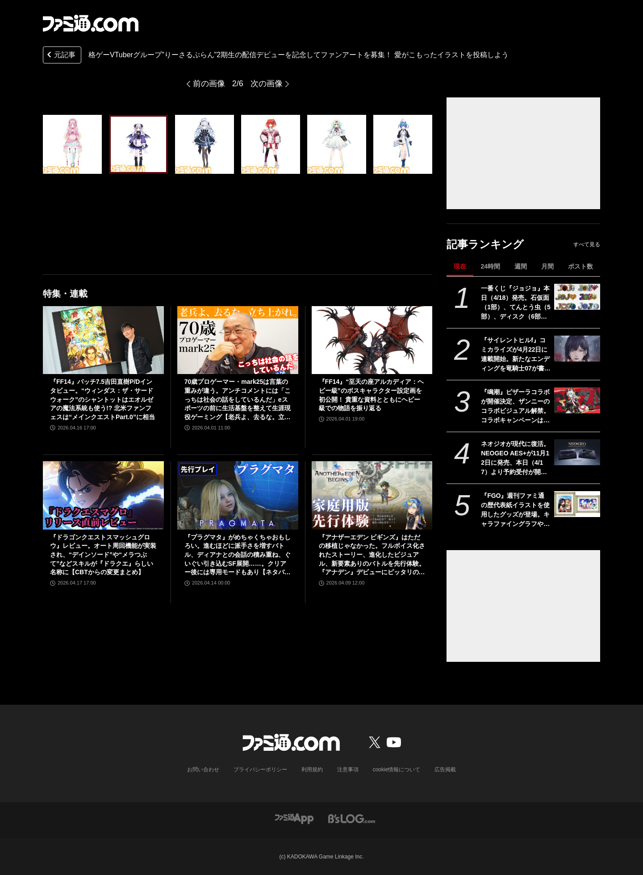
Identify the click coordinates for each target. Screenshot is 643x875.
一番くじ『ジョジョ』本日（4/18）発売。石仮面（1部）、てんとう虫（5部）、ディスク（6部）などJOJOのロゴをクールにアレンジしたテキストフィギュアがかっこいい (516, 303)
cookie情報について (397, 769)
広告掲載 (445, 769)
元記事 (60, 55)
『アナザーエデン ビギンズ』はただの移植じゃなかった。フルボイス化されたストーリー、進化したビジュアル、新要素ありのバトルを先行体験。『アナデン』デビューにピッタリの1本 (372, 555)
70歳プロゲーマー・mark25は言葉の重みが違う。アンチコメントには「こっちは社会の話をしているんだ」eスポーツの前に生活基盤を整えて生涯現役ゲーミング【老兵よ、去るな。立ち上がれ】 (237, 399)
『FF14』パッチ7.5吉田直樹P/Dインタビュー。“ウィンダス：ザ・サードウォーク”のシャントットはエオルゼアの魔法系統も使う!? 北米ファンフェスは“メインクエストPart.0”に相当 (102, 399)
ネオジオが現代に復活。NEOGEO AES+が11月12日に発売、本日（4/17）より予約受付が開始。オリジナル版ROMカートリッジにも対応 (515, 458)
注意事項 (348, 769)
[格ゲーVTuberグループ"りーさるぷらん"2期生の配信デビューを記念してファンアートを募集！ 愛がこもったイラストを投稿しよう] (72, 144)
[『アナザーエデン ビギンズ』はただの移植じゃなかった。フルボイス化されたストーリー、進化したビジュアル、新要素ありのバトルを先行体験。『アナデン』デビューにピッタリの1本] (372, 495)
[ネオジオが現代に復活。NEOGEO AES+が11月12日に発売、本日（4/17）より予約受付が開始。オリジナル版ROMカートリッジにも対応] (577, 452)
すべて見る (586, 244)
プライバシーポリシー (260, 769)
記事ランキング (485, 244)
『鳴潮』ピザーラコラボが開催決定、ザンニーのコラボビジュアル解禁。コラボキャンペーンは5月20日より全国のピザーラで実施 (516, 406)
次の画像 (267, 83)
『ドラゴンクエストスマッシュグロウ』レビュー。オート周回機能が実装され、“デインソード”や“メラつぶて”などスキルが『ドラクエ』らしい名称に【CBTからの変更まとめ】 (103, 555)
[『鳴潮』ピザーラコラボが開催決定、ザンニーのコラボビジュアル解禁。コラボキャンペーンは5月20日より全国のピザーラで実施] (577, 400)
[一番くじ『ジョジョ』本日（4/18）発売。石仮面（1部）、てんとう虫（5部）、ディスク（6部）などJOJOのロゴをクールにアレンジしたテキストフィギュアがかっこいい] (577, 297)
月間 (547, 266)
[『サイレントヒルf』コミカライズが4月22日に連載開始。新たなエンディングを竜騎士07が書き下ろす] (577, 349)
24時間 (490, 266)
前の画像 (209, 83)
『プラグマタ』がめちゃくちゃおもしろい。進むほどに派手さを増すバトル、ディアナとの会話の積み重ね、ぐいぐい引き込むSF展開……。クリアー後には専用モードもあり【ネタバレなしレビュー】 (237, 555)
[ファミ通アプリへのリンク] (294, 818)
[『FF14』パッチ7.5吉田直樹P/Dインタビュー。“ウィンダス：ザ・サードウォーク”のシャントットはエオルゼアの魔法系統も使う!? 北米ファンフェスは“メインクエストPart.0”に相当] (103, 340)
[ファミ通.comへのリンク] (90, 23)
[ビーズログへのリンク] (351, 818)
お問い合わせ (203, 769)
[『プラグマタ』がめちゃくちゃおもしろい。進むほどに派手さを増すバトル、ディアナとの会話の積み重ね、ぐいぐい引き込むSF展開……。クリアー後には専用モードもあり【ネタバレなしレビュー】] (237, 495)
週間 (520, 266)
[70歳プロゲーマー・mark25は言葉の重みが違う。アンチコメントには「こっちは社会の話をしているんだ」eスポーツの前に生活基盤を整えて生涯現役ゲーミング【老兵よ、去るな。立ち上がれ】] (237, 340)
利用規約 (312, 769)
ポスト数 (580, 266)
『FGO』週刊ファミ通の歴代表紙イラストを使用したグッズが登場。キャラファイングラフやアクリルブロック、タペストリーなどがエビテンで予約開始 (515, 510)
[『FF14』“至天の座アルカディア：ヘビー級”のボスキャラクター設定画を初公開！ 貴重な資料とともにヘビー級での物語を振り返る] (372, 340)
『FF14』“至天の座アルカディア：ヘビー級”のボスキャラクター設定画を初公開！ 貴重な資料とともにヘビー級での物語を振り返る (371, 395)
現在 (460, 266)
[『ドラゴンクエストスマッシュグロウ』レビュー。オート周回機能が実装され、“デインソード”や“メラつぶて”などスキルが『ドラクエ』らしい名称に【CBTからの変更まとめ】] (103, 495)
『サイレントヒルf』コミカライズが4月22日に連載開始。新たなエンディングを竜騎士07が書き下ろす (516, 355)
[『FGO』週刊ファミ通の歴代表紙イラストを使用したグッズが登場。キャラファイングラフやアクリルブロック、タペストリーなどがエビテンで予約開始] (577, 504)
